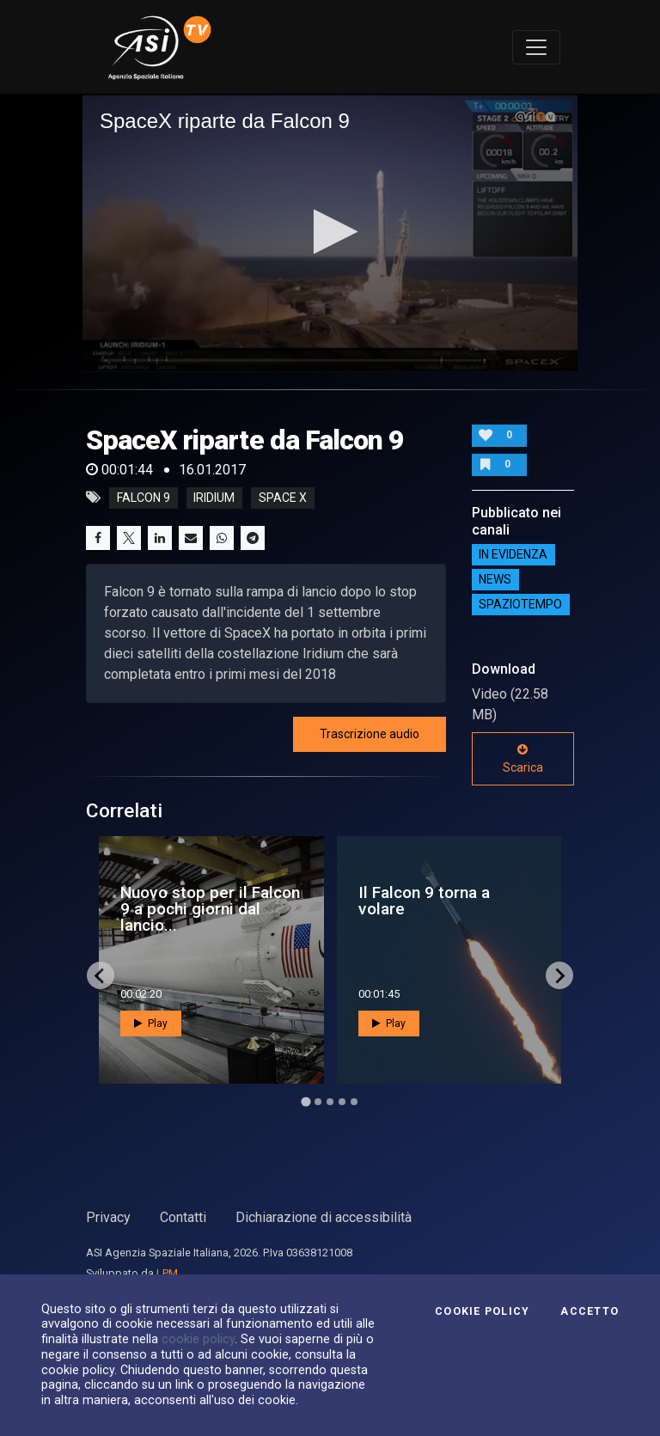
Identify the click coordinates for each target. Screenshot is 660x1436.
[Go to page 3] (330, 1101)
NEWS (495, 580)
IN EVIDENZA (513, 555)
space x (283, 497)
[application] (330, 233)
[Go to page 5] (354, 1101)
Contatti (183, 1217)
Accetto (589, 1311)
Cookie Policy (482, 1311)
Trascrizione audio (369, 734)
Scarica (523, 758)
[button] (330, 232)
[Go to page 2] (318, 1101)
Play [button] (151, 1023)
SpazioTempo (520, 605)
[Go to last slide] (100, 975)
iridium (214, 497)
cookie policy (198, 1339)
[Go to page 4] (342, 1101)
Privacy (108, 1217)
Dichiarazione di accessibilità (323, 1217)
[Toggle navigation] (536, 47)
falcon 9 (143, 497)
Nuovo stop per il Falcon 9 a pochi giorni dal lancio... (210, 909)
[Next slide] (559, 975)
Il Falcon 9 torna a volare (424, 901)
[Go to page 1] (305, 1102)
